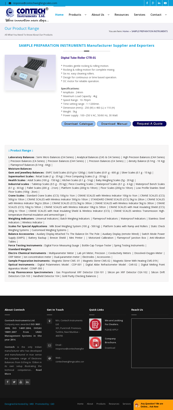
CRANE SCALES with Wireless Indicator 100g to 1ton (107, 195)
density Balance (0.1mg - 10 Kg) (147, 161)
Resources (122, 15)
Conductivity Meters (119, 253)
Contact (159, 15)
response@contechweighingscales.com (35, 3)
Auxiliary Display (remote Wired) (120, 234)
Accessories (103, 257)
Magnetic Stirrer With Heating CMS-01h (135, 260)
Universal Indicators (47, 218)
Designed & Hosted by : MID (19, 403)
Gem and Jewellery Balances (26, 172)
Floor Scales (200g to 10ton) (117, 187)
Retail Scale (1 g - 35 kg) (49, 176)
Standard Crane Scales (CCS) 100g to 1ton (51, 195)
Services (139, 15)
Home (126, 31)
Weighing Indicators (21, 218)
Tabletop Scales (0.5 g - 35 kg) (49, 184)
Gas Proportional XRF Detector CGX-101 (80, 272)
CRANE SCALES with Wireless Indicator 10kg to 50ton (75, 207)
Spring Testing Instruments (129, 245)
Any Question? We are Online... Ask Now (152, 405)
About (90, 403)
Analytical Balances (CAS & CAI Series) (98, 157)
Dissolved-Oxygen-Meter (148, 253)
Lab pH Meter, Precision (91, 253)
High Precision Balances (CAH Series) (144, 157)
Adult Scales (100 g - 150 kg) (43, 180)
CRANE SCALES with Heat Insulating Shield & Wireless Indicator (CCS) (69, 210)
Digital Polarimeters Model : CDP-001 (59, 264)
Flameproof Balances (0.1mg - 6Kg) (30, 164)
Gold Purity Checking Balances (79, 276)
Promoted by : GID (44, 403)
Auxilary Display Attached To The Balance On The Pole (68, 234)
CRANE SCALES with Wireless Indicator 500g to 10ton (57, 199)
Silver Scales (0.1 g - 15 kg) (136, 172)
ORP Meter (14, 257)
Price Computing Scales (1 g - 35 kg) (86, 176)
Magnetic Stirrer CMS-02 (96, 260)
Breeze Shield (58, 237)
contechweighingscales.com (70, 361)
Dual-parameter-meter (67, 257)
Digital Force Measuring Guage (61, 245)
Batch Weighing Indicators (75, 218)
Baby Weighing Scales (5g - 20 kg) (115, 180)
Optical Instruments (21, 264)
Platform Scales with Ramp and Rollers (125, 226)
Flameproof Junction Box (131, 237)
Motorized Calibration (101, 237)
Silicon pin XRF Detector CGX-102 (127, 272)
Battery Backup (37, 237)
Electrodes (88, 257)
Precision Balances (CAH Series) (66, 161)
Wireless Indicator (32, 222)
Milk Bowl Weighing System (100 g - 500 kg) (74, 226)
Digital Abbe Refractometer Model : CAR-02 (111, 264)
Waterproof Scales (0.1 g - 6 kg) (114, 184)
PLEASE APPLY (111, 329)
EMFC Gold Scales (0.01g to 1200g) (65, 172)
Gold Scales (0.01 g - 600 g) (103, 172)
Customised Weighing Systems (49, 230)
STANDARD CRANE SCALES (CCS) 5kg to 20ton (117, 199)
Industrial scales (18, 184)
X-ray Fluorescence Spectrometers (30, 272)
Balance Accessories (21, 234)
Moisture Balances (20, 168)
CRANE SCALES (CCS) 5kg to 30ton (72, 203)
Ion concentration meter (37, 257)
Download (110, 347)
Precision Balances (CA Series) (27, 161)
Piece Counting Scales (80, 184)
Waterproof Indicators (133, 218)
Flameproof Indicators (105, 218)
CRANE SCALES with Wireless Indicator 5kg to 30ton (124, 203)
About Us (100, 15)
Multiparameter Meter (61, 253)
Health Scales (16, 180)
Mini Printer (75, 237)
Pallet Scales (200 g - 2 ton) (42, 187)
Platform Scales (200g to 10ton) (79, 187)
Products (77, 15)
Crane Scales (16, 195)
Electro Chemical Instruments (27, 253)
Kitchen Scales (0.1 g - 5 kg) (77, 180)
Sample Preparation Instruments (29, 260)
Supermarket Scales (21, 176)
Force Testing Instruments (25, 245)
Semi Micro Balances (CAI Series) (55, 157)
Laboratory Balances (21, 157)
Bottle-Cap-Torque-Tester (96, 245)
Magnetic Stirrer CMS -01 (66, 260)
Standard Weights (19, 249)
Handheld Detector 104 (46, 276)
